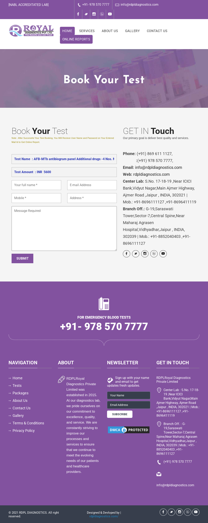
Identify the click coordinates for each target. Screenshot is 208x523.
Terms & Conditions (28, 423)
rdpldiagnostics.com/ (103, 516)
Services (87, 31)
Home (67, 31)
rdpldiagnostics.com (151, 174)
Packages (20, 393)
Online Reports (76, 39)
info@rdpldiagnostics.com (136, 5)
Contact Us (157, 31)
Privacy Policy (24, 430)
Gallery (132, 31)
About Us (110, 31)
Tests (17, 385)
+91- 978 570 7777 (93, 5)
